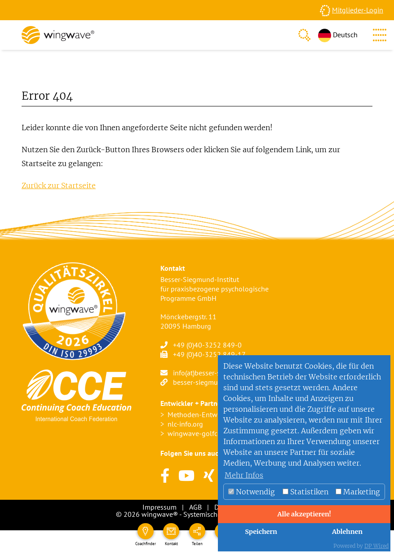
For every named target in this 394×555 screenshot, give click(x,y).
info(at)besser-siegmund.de (215, 372)
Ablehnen (347, 532)
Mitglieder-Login (357, 9)
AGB (195, 506)
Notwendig (251, 491)
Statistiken (305, 491)
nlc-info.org (185, 423)
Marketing (358, 491)
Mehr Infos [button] (244, 475)
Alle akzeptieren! (304, 514)
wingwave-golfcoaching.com (212, 433)
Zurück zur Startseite (59, 185)
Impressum (159, 506)
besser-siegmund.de (204, 382)
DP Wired (376, 545)
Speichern (261, 532)
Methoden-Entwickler (201, 414)
